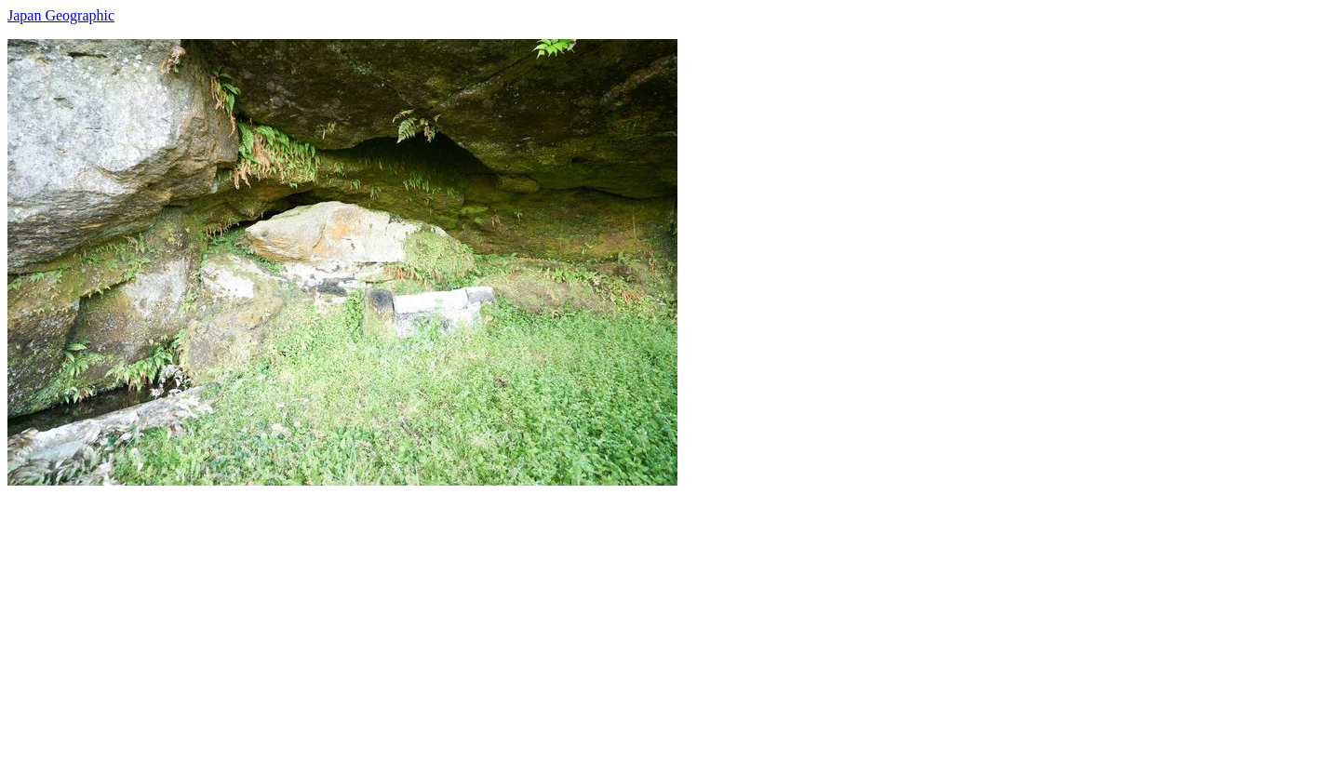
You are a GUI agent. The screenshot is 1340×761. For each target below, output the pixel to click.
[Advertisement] (565, 616)
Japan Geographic (60, 15)
